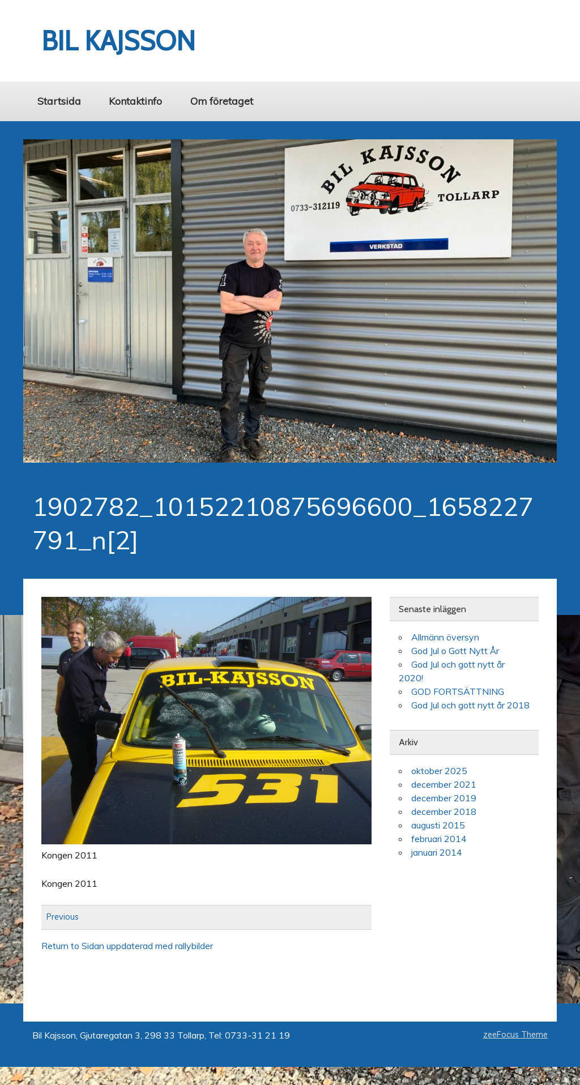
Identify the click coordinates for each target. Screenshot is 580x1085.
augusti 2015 (438, 825)
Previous (62, 917)
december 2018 (443, 811)
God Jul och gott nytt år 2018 (470, 705)
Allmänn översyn (445, 637)
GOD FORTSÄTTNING (457, 691)
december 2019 (443, 798)
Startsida (59, 101)
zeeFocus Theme (515, 1035)
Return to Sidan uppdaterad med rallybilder (127, 945)
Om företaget (221, 101)
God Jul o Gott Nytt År (455, 650)
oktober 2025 (439, 770)
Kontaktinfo (135, 101)
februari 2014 (439, 838)
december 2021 (443, 784)
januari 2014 (436, 852)
